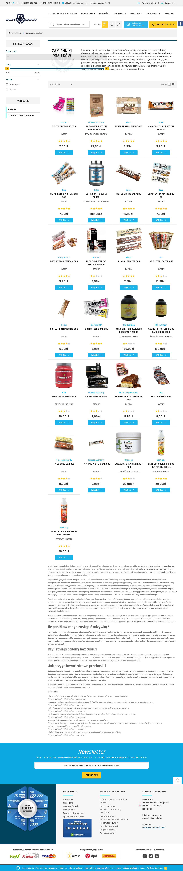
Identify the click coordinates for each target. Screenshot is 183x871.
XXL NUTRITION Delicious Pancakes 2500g (161, 330)
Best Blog (136, 13)
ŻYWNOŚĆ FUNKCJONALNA (21, 115)
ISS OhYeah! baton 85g (161, 261)
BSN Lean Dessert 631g (64, 396)
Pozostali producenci (128, 392)
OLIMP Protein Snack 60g (128, 126)
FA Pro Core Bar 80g (96, 396)
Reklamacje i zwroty (109, 823)
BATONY (12, 109)
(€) (111, 24)
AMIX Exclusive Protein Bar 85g (161, 128)
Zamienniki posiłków (34, 33)
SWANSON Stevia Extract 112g (129, 465)
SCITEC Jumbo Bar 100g (128, 194)
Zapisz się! (91, 775)
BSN (64, 392)
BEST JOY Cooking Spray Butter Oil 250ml (161, 465)
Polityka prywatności (109, 826)
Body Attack (64, 257)
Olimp (128, 122)
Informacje (154, 13)
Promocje (120, 13)
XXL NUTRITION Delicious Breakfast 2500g (129, 330)
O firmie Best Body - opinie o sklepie (113, 801)
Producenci (88, 13)
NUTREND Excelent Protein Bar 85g (96, 263)
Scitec (64, 122)
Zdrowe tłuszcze (161, 471)
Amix (161, 122)
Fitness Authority (96, 122)
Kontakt (170, 13)
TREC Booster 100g (161, 396)
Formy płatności (107, 816)
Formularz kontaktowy (154, 827)
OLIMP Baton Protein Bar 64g (64, 195)
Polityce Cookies (154, 868)
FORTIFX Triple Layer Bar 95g (128, 398)
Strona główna (15, 33)
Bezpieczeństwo (107, 833)
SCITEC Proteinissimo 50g (64, 329)
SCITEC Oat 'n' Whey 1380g (96, 195)
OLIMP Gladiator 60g (129, 261)
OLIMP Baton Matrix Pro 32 (161, 195)
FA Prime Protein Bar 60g (96, 463)
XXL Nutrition (129, 325)
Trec (161, 392)
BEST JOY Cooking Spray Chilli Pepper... (64, 533)
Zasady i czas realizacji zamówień (110, 811)
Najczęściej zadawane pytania (114, 819)
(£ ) (118, 24)
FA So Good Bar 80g (64, 463)
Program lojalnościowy (73, 813)
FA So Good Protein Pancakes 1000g (96, 128)
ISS (161, 257)
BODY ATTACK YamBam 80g (64, 261)
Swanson (129, 460)
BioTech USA (96, 325)
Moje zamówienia (71, 806)
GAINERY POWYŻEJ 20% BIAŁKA (96, 201)
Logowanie (68, 799)
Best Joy (161, 460)
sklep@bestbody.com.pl (75, 3)
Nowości (104, 13)
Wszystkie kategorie (62, 13)
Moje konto (68, 803)
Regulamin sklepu (108, 829)
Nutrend (96, 257)
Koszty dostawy (107, 806)
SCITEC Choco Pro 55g (64, 126)
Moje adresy (68, 809)
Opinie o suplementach (73, 816)
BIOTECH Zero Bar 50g (96, 329)
